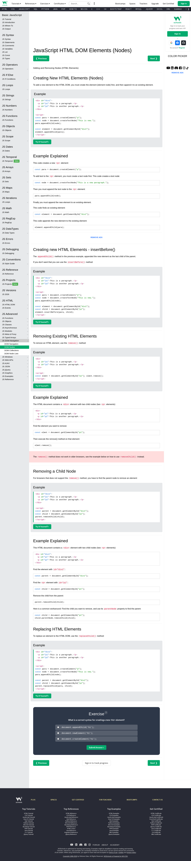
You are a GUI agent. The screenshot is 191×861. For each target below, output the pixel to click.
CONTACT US (157, 799)
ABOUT (105, 844)
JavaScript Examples (114, 816)
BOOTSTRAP (116, 9)
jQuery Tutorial (28, 833)
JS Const (6, 55)
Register (182, 48)
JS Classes (7, 324)
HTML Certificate (156, 813)
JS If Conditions (8, 79)
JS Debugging (8, 253)
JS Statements (8, 42)
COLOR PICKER (177, 56)
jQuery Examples (114, 833)
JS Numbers (7, 110)
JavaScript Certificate (156, 816)
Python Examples (114, 822)
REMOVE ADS (97, 237)
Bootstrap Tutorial (29, 826)
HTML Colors (71, 828)
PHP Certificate (156, 824)
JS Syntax (6, 39)
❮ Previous (41, 58)
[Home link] (4, 3)
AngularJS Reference (71, 832)
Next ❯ (153, 58)
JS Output (6, 29)
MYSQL (139, 9)
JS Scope (6, 140)
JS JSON (6, 366)
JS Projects (10, 284)
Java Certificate (156, 828)
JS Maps (5, 192)
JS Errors (6, 243)
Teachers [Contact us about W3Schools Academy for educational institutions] (143, 3)
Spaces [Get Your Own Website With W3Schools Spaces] (132, 3)
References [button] (30, 3)
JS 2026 (5, 294)
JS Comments (8, 45)
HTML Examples (114, 813)
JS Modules (7, 331)
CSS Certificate (156, 814)
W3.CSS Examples (114, 824)
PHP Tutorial (29, 828)
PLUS (33, 799)
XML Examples (113, 832)
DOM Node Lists (11, 353)
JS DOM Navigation (10, 341)
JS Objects (6, 130)
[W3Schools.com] (19, 800)
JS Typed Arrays (9, 337)
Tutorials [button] (16, 3)
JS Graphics (7, 373)
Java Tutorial (28, 830)
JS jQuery (6, 370)
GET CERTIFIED (78, 799)
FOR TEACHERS (105, 799)
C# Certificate (156, 832)
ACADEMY (114, 844)
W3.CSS (84, 9)
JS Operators (7, 69)
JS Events (6, 308)
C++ (98, 9)
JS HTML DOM (8, 304)
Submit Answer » (96, 746)
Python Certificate (156, 822)
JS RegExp (7, 222)
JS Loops (6, 89)
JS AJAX (5, 363)
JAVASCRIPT (24, 9)
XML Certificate (156, 833)
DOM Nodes (9, 347)
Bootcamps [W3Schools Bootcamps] (120, 3)
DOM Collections (11, 350)
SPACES (54, 799)
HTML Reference (71, 813)
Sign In (177, 34)
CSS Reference (71, 814)
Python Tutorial (29, 822)
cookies (121, 852)
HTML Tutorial (28, 813)
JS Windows (7, 357)
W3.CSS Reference (71, 822)
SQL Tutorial (29, 820)
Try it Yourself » (42, 141)
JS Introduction (8, 22)
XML (168, 9)
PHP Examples (114, 828)
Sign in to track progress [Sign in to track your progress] (96, 762)
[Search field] (80, 3)
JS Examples (7, 376)
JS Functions (7, 120)
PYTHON (45, 9)
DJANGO (178, 9)
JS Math (5, 212)
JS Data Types (8, 233)
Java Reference (71, 830)
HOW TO (73, 9)
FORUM (96, 844)
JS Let (5, 52)
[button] (88, 3)
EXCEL (160, 9)
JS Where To (7, 26)
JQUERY (149, 9)
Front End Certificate (156, 818)
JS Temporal (10, 161)
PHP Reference (71, 826)
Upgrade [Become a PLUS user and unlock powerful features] (155, 3)
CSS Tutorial (29, 814)
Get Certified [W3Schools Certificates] (168, 3)
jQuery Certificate (156, 826)
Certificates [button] (60, 3)
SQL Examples (113, 820)
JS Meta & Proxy (9, 334)
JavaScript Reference (71, 816)
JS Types (6, 58)
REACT (129, 9)
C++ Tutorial (29, 832)
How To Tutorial (29, 818)
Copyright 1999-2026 (70, 855)
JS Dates (6, 151)
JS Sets (5, 181)
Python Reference (71, 820)
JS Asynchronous (9, 328)
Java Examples (114, 830)
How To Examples (114, 818)
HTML (4, 9)
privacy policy (131, 852)
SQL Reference (71, 818)
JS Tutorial (6, 19)
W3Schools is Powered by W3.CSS (116, 855)
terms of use (113, 852)
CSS (13, 9)
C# (105, 9)
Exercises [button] (45, 3)
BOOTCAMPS (132, 799)
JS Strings (6, 99)
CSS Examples (113, 814)
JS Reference (8, 274)
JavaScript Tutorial (29, 816)
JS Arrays (6, 171)
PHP (63, 9)
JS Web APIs (7, 360)
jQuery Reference (71, 833)
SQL (35, 9)
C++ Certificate (156, 830)
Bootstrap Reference (71, 824)
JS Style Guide (8, 263)
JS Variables (7, 49)
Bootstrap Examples (113, 826)
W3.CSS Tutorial (28, 824)
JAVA (55, 9)
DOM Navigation (11, 344)
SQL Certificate (156, 820)
